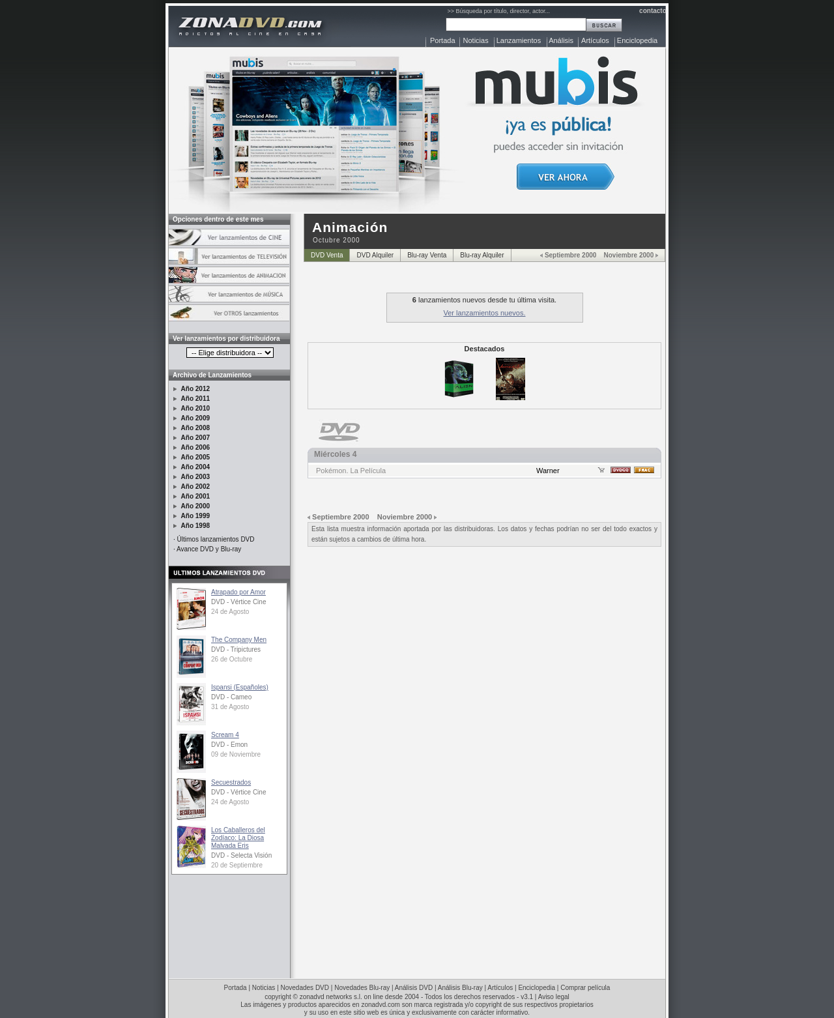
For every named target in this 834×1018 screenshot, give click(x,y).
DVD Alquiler (375, 255)
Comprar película (585, 987)
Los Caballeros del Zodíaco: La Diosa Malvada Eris (238, 837)
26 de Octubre (231, 659)
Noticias (476, 40)
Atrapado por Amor (238, 592)
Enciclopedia (637, 40)
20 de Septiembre (237, 865)
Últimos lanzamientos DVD (216, 539)
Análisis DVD (414, 987)
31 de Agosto (230, 706)
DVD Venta (327, 255)
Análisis (561, 40)
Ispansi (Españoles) (239, 687)
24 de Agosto (230, 611)
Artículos (595, 40)
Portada (442, 40)
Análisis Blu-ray (460, 987)
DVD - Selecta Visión (241, 855)
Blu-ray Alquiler (482, 255)
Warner (548, 470)
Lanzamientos (518, 40)
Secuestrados (231, 782)
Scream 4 (225, 734)
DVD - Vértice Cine (238, 601)
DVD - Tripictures (236, 649)
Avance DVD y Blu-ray (209, 549)
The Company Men (238, 639)
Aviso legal (553, 996)
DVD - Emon (229, 744)
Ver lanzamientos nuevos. (485, 313)
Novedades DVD (305, 987)
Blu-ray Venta (426, 255)
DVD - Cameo (231, 697)
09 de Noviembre (236, 754)
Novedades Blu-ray (362, 987)
